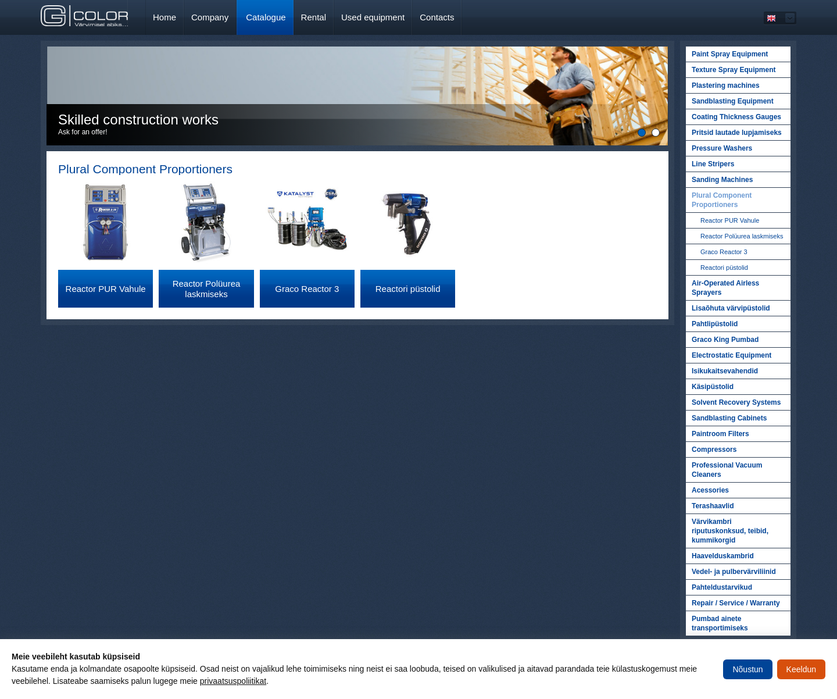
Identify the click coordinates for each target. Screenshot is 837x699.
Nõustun (747, 669)
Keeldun (801, 669)
